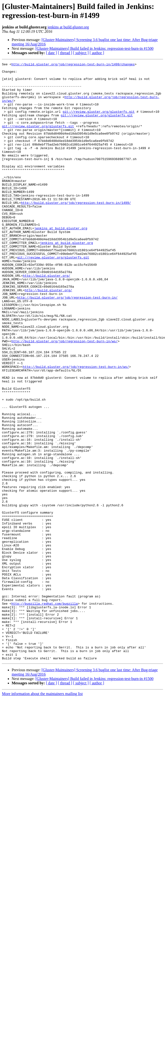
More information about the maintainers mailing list (42, 813)
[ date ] (51, 53)
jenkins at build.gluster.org (68, 27)
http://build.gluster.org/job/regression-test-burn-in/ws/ (64, 397)
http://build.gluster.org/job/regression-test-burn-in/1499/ (76, 231)
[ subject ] (81, 53)
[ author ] (97, 53)
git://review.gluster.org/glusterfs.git (99, 122)
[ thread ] (65, 53)
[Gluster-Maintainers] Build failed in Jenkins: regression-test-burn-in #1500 (94, 48)
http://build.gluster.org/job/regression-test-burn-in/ (67, 345)
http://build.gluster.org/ (46, 318)
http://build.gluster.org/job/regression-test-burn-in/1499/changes (73, 65)
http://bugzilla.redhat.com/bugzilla (44, 712)
